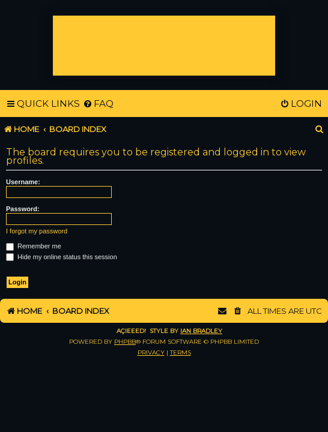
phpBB (125, 342)
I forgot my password (36, 231)
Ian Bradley (201, 331)
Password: (23, 208)
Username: (23, 181)
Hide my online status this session (61, 256)
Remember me (33, 246)
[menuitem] (98, 104)
